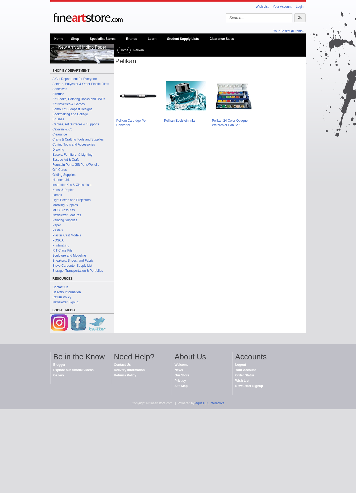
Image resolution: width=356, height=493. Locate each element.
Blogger (59, 365)
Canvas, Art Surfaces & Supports (75, 124)
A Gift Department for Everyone (74, 79)
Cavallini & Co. (62, 129)
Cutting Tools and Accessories (73, 144)
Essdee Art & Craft (65, 160)
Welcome (181, 365)
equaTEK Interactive (209, 403)
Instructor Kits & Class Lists (71, 185)
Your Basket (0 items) (288, 31)
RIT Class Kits (62, 250)
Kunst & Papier (63, 190)
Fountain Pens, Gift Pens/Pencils (75, 165)
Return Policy (61, 297)
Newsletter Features (66, 215)
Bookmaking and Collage (70, 114)
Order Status (245, 375)
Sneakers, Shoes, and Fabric (73, 260)
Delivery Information (66, 292)
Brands (131, 39)
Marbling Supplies (65, 205)
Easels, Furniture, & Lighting (72, 154)
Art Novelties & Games (68, 104)
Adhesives (59, 89)
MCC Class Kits (63, 210)
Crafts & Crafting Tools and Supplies (78, 139)
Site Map (181, 386)
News (179, 370)
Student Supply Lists (183, 39)
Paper (56, 225)
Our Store (182, 375)
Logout (240, 365)
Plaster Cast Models (66, 235)
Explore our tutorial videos (73, 370)
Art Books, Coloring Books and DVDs (78, 99)
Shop (75, 39)
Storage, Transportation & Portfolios (77, 271)
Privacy (180, 380)
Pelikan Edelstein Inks (179, 120)
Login (300, 6)
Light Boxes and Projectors (71, 200)
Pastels (57, 230)
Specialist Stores (102, 39)
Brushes (58, 119)
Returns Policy (125, 375)
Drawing (58, 149)
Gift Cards (59, 170)
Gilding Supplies (64, 175)
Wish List (262, 6)
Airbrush (58, 94)
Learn (152, 39)
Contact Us (60, 287)
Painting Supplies (64, 220)
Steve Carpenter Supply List (72, 265)
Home (58, 39)
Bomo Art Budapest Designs (72, 109)
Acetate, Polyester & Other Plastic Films (80, 84)
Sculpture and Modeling (69, 255)
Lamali (57, 195)
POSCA (58, 240)
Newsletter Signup (65, 302)
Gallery (58, 375)
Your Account (282, 6)
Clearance (59, 134)
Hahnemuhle (61, 180)
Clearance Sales (221, 39)
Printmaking (60, 245)
